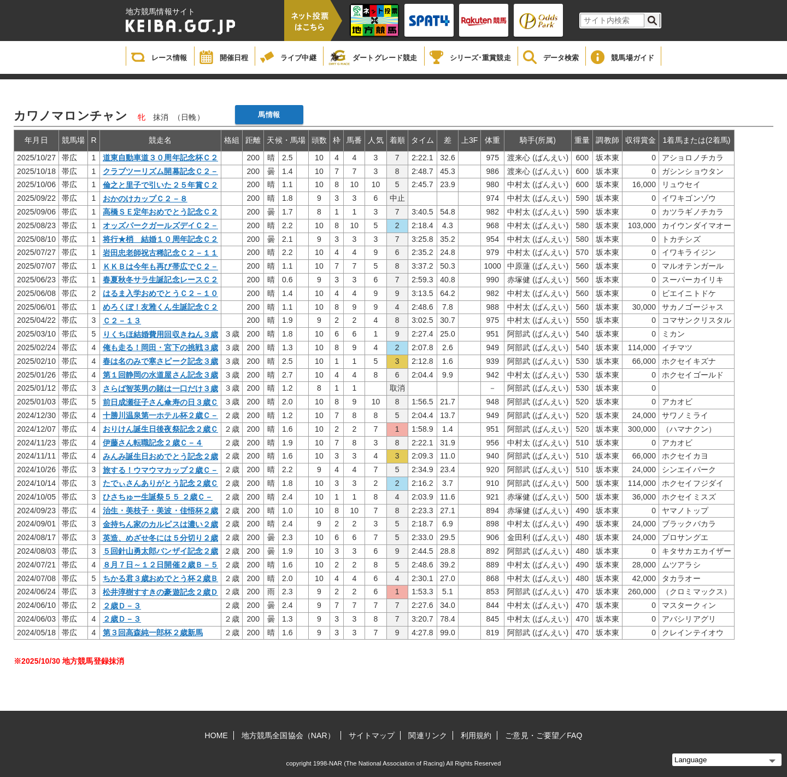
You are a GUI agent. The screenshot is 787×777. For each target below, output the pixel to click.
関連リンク (427, 735)
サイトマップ (372, 735)
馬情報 (268, 115)
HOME (216, 735)
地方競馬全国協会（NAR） (288, 735)
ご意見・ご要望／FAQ (543, 735)
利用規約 (476, 735)
